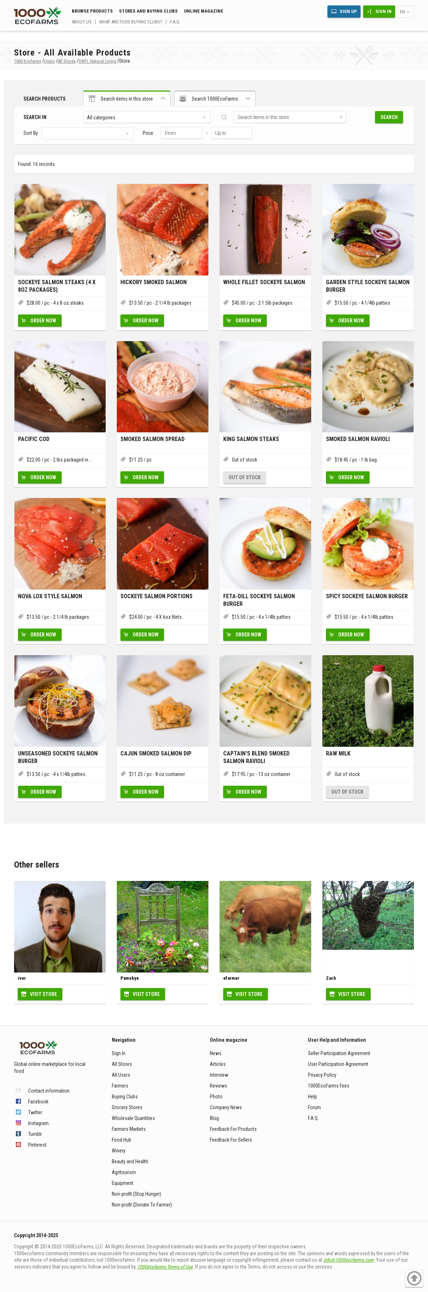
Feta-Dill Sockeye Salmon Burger (259, 600)
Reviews (218, 1086)
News (215, 1053)
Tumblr (35, 1134)
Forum (314, 1107)
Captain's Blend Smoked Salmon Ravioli (256, 757)
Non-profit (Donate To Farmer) (142, 1205)
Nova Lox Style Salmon (50, 596)
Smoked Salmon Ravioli (358, 439)
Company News (226, 1107)
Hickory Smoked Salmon (153, 282)
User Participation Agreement (338, 1064)
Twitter (35, 1112)
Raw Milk (338, 753)
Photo (216, 1096)
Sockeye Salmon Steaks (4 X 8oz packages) (57, 286)
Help (312, 1096)
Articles (218, 1064)
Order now (43, 320)
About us (82, 21)
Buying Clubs (125, 1096)
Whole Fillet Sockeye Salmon (264, 282)
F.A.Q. (175, 21)
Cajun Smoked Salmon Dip (155, 753)
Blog (214, 1118)
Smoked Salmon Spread (152, 439)
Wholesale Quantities (133, 1118)
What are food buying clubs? (130, 21)
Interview (219, 1075)
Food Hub (121, 1140)
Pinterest (37, 1145)
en (402, 11)
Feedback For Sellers (231, 1140)
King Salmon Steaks (251, 439)
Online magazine (203, 11)
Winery (118, 1151)
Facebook (38, 1101)
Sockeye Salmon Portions (156, 596)
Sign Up (348, 11)
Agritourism (124, 1172)
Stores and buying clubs (148, 11)
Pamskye (129, 978)
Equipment (122, 1183)
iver (22, 978)
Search (389, 117)
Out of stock (245, 477)
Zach (331, 978)
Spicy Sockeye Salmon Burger (367, 596)
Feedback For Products (233, 1129)
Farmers (120, 1086)
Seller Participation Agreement (339, 1053)
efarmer (231, 978)
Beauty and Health (130, 1161)
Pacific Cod (33, 439)
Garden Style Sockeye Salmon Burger (368, 286)
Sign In (383, 11)
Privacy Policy (322, 1075)
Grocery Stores (127, 1107)
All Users (121, 1075)
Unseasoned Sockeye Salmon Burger (58, 757)
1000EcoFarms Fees (328, 1086)
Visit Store (43, 994)
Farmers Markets (129, 1129)
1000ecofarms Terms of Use (165, 1267)
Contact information (49, 1091)
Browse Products (92, 11)
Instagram (38, 1123)
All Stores (122, 1064)
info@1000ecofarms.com (348, 1260)
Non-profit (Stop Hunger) (136, 1194)
